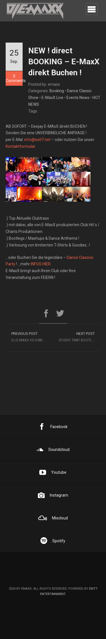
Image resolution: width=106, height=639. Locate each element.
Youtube (52, 472)
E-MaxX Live (52, 97)
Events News (77, 97)
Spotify (52, 540)
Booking (56, 91)
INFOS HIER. (41, 264)
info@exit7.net (37, 139)
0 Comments (14, 78)
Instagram (53, 495)
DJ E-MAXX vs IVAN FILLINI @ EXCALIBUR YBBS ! (32, 338)
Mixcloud (53, 518)
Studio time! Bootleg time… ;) (80, 338)
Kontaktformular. (21, 146)
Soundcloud (53, 449)
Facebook (53, 426)
